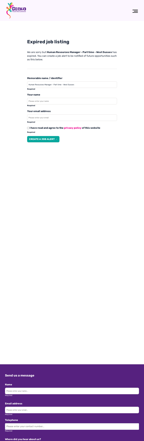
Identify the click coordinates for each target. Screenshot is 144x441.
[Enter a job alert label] (72, 84)
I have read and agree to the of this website (63, 127)
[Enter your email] (72, 410)
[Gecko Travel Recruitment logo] (16, 10)
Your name (33, 94)
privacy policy (72, 127)
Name (8, 384)
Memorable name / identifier (44, 78)
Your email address (39, 111)
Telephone (11, 420)
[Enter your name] (72, 101)
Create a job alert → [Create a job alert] (43, 139)
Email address (13, 403)
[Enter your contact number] (72, 426)
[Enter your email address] (72, 117)
